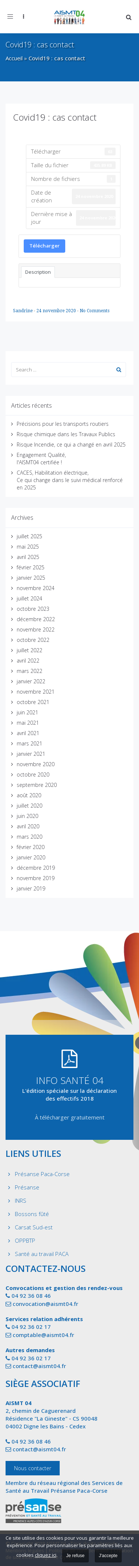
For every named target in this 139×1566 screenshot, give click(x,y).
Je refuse (75, 1555)
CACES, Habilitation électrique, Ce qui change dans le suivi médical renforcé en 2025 (70, 480)
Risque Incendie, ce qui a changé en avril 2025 (71, 444)
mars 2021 (29, 743)
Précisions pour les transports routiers (63, 423)
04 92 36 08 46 (31, 1295)
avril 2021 (28, 733)
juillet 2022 (29, 650)
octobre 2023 (33, 608)
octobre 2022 (33, 639)
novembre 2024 (35, 588)
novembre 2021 (35, 691)
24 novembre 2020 (56, 310)
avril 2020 (28, 826)
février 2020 (30, 847)
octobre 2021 (33, 701)
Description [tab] (38, 272)
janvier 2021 (31, 753)
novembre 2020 (35, 764)
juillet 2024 (29, 598)
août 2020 (29, 795)
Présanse (27, 1187)
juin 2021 (27, 712)
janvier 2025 (31, 577)
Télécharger (44, 245)
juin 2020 (27, 815)
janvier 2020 (31, 857)
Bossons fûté (32, 1214)
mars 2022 (29, 670)
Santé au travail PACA (42, 1253)
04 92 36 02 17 (31, 1326)
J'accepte (108, 1555)
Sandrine (23, 310)
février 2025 (30, 567)
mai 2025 (28, 546)
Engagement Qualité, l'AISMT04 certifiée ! (41, 458)
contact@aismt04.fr (39, 1366)
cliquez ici (45, 1555)
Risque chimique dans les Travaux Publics (66, 434)
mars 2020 (29, 836)
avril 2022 (28, 660)
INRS (20, 1200)
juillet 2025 (29, 536)
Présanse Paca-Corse (42, 1174)
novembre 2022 (35, 629)
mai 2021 (28, 722)
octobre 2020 (33, 774)
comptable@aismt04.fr (43, 1334)
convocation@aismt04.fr (45, 1303)
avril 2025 (28, 556)
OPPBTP (25, 1240)
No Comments (94, 310)
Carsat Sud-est (34, 1227)
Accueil (14, 58)
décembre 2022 (36, 619)
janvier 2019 (31, 888)
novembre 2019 (35, 878)
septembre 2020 (37, 784)
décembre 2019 (36, 867)
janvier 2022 (31, 681)
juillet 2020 (29, 805)
